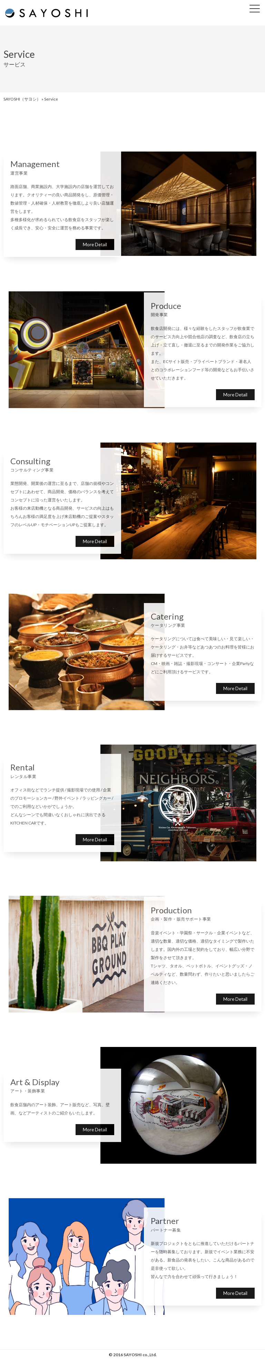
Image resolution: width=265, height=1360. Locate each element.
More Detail (95, 244)
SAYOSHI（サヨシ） (22, 99)
